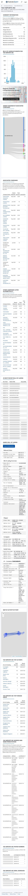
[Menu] (2, 2)
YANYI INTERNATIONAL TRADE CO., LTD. (6, 324)
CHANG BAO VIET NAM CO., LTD (6, 234)
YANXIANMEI (6, 311)
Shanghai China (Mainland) (6, 723)
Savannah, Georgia (7, 681)
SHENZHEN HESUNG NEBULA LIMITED (5, 221)
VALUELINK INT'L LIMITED (6, 229)
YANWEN (5, 306)
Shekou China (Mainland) (6, 731)
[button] (3, 614)
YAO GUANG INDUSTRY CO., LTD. (7, 334)
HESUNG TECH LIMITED (6, 202)
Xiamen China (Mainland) (6, 708)
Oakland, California (7, 683)
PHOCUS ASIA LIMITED (6, 226)
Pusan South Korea (7, 721)
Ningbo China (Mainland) (6, 712)
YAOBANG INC (6, 350)
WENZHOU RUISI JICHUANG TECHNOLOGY (6, 207)
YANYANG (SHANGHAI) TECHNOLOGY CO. (7, 319)
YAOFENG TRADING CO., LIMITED (7, 362)
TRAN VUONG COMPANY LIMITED (6, 239)
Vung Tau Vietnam (7, 715)
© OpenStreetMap (18, 656)
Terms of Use (13, 894)
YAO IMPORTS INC (9, 135)
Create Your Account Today (11, 99)
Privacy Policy (5, 894)
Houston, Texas (6, 689)
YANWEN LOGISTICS (5, 309)
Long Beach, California (5, 671)
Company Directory (8, 5)
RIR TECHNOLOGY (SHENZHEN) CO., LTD (6, 251)
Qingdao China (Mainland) (6, 718)
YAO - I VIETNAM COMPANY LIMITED (7, 330)
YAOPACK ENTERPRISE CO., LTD (6, 370)
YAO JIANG (5, 340)
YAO (4, 327)
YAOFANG (5, 359)
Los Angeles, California (5, 667)
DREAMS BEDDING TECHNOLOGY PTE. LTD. (6, 258)
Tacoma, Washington (5, 678)
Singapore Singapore (7, 734)
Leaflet (13, 656)
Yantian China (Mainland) (6, 705)
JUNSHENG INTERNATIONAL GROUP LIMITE (6, 277)
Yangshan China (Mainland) (6, 727)
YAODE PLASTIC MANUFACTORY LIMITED (6, 353)
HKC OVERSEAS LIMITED (6, 216)
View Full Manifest (9, 446)
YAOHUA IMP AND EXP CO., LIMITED (7, 365)
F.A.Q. (19, 894)
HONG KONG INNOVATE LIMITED (6, 198)
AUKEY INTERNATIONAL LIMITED (6, 212)
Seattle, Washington (5, 686)
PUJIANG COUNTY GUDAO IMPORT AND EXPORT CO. (6, 271)
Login (25, 2)
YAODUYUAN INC (7, 357)
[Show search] (21, 2)
